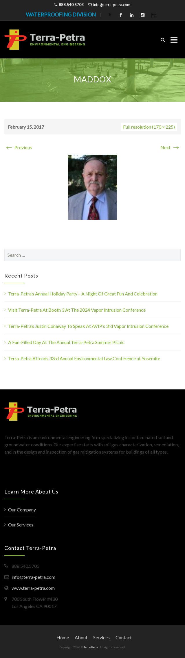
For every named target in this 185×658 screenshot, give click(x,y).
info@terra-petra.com (111, 4)
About (81, 637)
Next (170, 147)
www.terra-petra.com (33, 588)
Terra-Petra (91, 647)
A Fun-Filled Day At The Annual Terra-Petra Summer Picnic (66, 342)
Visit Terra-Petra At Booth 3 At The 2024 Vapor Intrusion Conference (77, 310)
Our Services (20, 524)
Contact (124, 637)
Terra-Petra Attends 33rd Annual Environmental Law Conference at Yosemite (84, 358)
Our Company (22, 509)
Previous (18, 147)
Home (62, 637)
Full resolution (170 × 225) (149, 127)
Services (101, 637)
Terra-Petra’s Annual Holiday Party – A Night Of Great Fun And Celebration (82, 293)
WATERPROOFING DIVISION (61, 14)
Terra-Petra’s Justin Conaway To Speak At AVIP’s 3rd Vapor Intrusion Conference (88, 326)
